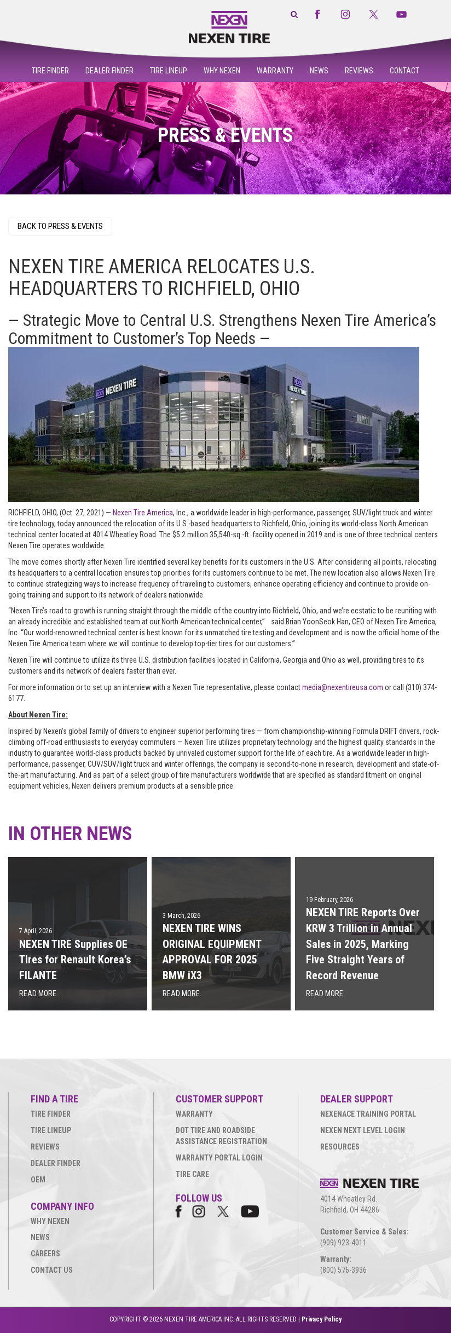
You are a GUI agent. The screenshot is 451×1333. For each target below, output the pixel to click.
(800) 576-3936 (343, 1270)
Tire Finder (50, 70)
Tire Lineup (168, 70)
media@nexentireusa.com (342, 687)
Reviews (359, 70)
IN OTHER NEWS (70, 834)
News (319, 70)
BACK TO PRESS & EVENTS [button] (60, 226)
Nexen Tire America (143, 512)
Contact (404, 70)
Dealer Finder (109, 70)
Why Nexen (222, 70)
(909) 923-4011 (343, 1242)
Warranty (275, 70)
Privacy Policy (322, 1319)
